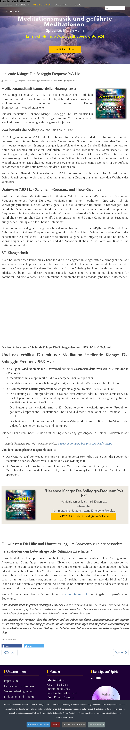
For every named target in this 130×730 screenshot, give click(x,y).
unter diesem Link (76, 594)
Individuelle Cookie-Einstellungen (74, 725)
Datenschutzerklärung (96, 725)
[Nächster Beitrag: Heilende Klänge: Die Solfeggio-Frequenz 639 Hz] (120, 652)
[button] (12, 646)
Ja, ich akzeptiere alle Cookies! (38, 725)
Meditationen (31, 81)
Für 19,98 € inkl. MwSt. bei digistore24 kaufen (83, 516)
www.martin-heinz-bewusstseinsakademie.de (85, 443)
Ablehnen (55, 725)
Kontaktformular (64, 697)
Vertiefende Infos (65, 49)
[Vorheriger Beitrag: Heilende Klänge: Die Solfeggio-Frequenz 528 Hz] (10, 652)
